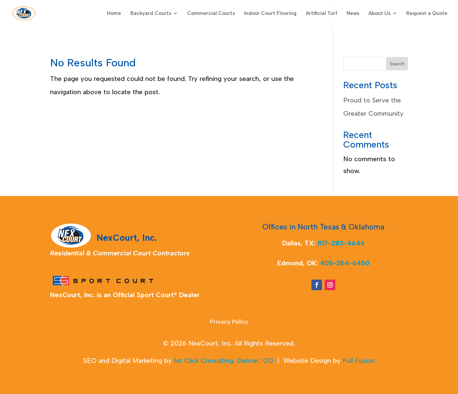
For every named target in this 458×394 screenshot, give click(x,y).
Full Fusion (359, 360)
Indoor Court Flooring (270, 13)
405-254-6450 (344, 263)
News (353, 13)
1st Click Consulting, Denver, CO (223, 360)
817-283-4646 (341, 243)
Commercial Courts (211, 13)
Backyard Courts (150, 13)
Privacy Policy (229, 322)
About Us (379, 13)
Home (114, 13)
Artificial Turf (321, 13)
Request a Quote (426, 13)
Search (397, 64)
